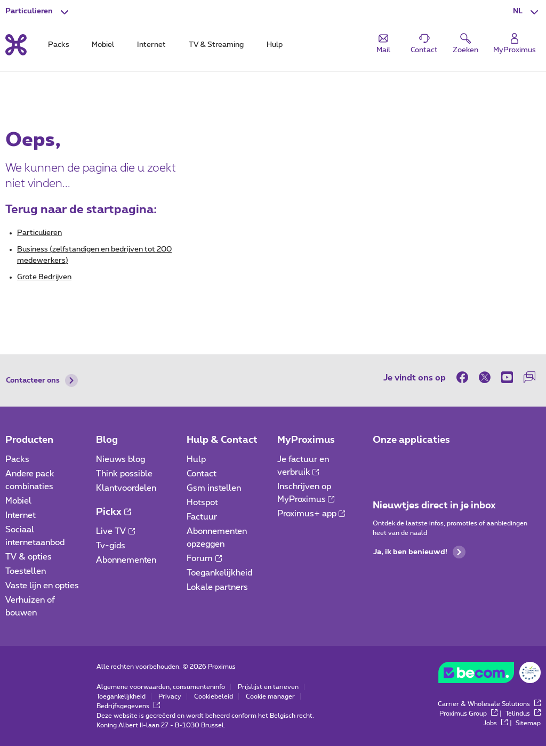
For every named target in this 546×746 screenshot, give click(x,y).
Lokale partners (217, 587)
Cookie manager (270, 696)
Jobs (495, 723)
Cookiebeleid (213, 696)
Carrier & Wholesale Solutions (489, 704)
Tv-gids (110, 545)
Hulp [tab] (275, 44)
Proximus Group (468, 713)
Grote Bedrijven (44, 277)
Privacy (169, 696)
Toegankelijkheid (219, 573)
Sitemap (528, 723)
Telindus (523, 713)
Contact (201, 473)
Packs (17, 459)
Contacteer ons (42, 380)
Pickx (113, 512)
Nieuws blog (120, 459)
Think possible (124, 473)
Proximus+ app (311, 513)
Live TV (115, 531)
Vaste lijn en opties (42, 585)
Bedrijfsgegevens (128, 706)
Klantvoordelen (126, 488)
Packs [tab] (58, 44)
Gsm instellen (214, 488)
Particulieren (39, 233)
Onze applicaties (411, 440)
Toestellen (25, 571)
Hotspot (202, 502)
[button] (527, 11)
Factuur (202, 517)
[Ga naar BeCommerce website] (489, 675)
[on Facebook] (464, 377)
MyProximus (306, 440)
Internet (20, 515)
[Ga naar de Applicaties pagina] (382, 462)
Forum (204, 558)
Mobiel (18, 501)
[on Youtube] (507, 377)
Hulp (196, 459)
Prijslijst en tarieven (268, 687)
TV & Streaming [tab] (216, 44)
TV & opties (28, 557)
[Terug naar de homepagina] (16, 44)
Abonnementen (126, 560)
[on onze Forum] (529, 377)
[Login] (514, 44)
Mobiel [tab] (103, 44)
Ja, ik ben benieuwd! (419, 552)
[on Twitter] (484, 377)
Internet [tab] (151, 44)
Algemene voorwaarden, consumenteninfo (161, 687)
